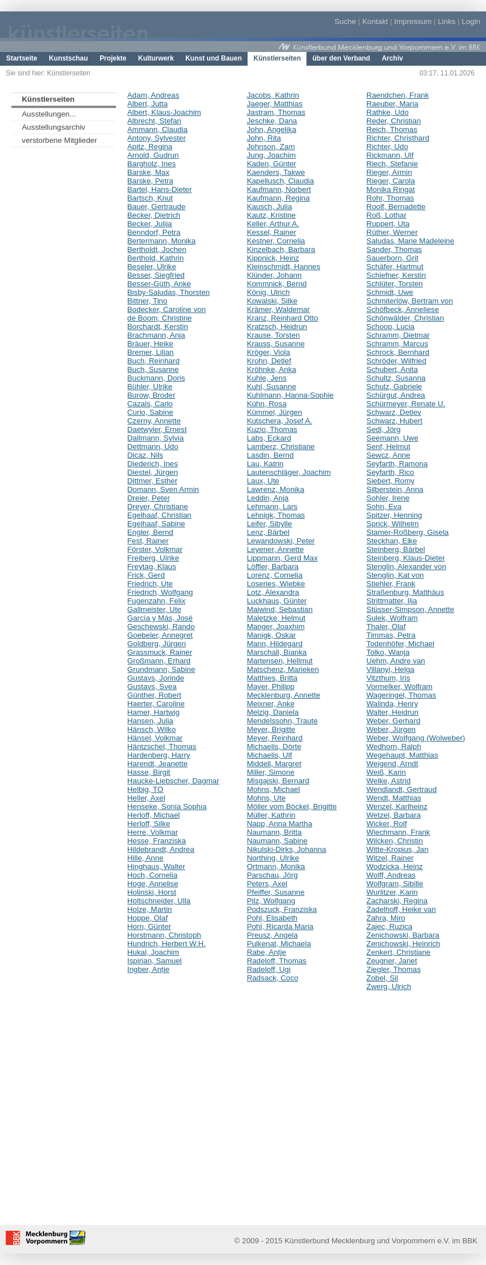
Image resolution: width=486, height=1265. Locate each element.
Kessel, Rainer (271, 232)
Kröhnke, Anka (271, 369)
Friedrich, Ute (150, 583)
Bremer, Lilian (151, 352)
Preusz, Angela (272, 935)
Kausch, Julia (269, 206)
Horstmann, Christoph (164, 935)
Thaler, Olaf (386, 626)
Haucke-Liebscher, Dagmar (174, 780)
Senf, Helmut (389, 446)
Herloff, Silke (149, 823)
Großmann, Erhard (159, 660)
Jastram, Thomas (276, 112)
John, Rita (264, 138)
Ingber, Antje (149, 969)
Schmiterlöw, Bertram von (410, 301)
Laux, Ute (263, 481)
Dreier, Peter (149, 498)
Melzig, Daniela (273, 712)
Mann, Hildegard (274, 643)
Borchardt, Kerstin (158, 326)
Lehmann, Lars (272, 506)
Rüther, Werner (392, 232)
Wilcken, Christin (395, 840)
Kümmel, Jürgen (274, 412)
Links (447, 21)
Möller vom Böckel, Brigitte (292, 806)
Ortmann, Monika (276, 866)
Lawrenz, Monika (275, 489)
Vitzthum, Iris (389, 678)
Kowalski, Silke (272, 301)
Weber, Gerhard (393, 720)
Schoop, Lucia (391, 326)
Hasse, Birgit (149, 772)
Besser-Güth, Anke (159, 283)
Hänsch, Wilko (152, 729)
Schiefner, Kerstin (396, 275)
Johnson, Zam (271, 146)
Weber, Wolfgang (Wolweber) (416, 738)
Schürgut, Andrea (396, 395)
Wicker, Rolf (387, 823)
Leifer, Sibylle (269, 523)
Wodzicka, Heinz (395, 866)
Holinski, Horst (152, 892)
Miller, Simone (270, 772)
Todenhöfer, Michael (401, 643)
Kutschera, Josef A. (279, 421)
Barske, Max (149, 172)
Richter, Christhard (398, 138)
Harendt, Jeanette (158, 763)
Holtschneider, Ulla (159, 900)
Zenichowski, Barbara (403, 935)
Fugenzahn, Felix (157, 601)
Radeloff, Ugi (269, 969)
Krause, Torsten (273, 335)
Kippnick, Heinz (273, 258)
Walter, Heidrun (393, 712)
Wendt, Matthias (394, 798)
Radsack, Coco (272, 978)
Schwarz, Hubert (395, 421)
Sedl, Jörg (384, 429)
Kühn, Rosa (266, 403)
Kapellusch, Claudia (280, 181)
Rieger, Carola (391, 181)
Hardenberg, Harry (159, 755)
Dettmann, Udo (153, 446)
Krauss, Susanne (276, 343)
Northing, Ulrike (273, 858)
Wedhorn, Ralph (394, 746)
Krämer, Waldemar (278, 309)
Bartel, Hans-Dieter (160, 189)
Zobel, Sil (382, 978)
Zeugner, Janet (392, 960)
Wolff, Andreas (391, 875)
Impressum (413, 21)
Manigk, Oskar (271, 635)
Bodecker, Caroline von (167, 309)
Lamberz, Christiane (281, 446)
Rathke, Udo (388, 112)
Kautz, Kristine (271, 215)
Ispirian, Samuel (155, 960)
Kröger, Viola (268, 352)
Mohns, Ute (266, 798)
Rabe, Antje (266, 952)
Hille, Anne (146, 858)
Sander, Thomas (394, 249)
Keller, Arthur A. (273, 223)
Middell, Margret (274, 763)
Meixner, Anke (270, 703)
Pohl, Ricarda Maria (280, 926)
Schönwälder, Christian (405, 318)
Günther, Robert (155, 695)
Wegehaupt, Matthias (402, 755)
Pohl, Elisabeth (272, 918)
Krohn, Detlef (269, 361)
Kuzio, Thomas (272, 429)
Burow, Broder (152, 395)
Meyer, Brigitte (271, 729)
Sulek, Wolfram (392, 618)
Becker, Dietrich (154, 215)
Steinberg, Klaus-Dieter (406, 558)
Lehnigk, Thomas (276, 515)
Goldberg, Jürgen (157, 643)
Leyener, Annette (275, 549)
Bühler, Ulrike (150, 386)
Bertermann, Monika (162, 241)
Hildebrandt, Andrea (161, 849)
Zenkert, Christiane (399, 952)
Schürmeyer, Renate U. (406, 403)
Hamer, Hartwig (154, 712)
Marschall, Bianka (277, 652)
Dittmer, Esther (153, 481)
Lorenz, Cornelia (274, 575)
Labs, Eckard (269, 438)
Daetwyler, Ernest (157, 429)
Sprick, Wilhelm (393, 523)
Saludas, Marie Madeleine (411, 241)
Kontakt (375, 21)
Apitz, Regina (150, 146)
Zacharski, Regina (397, 900)
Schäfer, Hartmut (395, 266)
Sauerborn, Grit (393, 258)
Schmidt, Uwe (390, 292)
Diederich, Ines (153, 463)
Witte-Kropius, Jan (398, 849)
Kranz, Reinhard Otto (282, 318)
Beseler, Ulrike (152, 266)
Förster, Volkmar (155, 549)
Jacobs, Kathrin (273, 95)
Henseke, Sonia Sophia (167, 806)
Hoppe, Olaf (148, 918)
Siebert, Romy (391, 481)
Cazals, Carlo (150, 403)
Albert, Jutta (148, 103)
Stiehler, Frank (391, 583)
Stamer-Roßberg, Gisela (408, 532)
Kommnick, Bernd (277, 283)
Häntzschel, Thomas (162, 746)
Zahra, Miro (386, 918)
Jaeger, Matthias (274, 103)
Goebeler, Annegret (160, 635)
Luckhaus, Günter (277, 601)
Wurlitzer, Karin (392, 892)
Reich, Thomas (392, 129)
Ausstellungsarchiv (53, 127)
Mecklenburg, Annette (283, 695)
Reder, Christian (394, 121)
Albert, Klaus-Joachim (164, 112)
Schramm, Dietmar (398, 335)
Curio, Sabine (150, 412)
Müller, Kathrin (271, 815)
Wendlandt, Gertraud (402, 789)
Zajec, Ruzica (389, 926)
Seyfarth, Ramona (397, 463)
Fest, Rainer (148, 541)
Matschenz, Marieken (283, 669)
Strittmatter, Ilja (392, 601)
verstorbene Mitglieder (59, 140)
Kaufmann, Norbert (279, 189)
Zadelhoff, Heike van (401, 909)
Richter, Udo (387, 146)
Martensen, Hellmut (280, 660)
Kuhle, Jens (266, 378)
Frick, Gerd (146, 575)
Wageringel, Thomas (401, 695)
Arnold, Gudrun (153, 155)
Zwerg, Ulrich (389, 986)
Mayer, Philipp (270, 686)
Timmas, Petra (391, 635)
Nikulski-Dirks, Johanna (286, 849)
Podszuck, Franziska (282, 909)
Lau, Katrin (265, 463)
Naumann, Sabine (277, 840)
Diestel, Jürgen (153, 472)
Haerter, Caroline (156, 703)
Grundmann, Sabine (162, 669)
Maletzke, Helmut (276, 618)
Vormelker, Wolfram (400, 686)
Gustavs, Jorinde (156, 678)
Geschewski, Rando (161, 626)
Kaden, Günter (271, 163)
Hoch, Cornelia (153, 875)
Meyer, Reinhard (274, 738)
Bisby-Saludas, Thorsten (169, 292)
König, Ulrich (268, 292)
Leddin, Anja (268, 498)
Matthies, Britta (272, 678)
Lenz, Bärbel (268, 532)
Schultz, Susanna (396, 378)
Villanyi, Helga (391, 669)
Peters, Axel (267, 883)
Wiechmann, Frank (398, 832)
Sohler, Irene (388, 498)
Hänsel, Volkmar (155, 738)
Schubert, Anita (392, 369)
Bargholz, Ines (152, 163)
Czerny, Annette (154, 421)
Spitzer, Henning (394, 515)
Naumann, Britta (274, 832)
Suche (345, 21)
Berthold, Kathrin (156, 258)
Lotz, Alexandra (273, 592)
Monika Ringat (391, 189)
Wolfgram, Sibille (395, 883)
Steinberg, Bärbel (396, 549)
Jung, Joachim (271, 155)
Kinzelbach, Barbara (281, 249)
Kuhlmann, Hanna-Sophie (290, 395)
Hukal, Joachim (154, 952)
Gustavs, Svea (152, 686)
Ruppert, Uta (388, 223)
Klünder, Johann (274, 275)
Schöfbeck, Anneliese (403, 309)
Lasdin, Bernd (270, 455)
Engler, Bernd (150, 532)
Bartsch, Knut (150, 198)
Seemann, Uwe (393, 438)
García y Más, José (160, 618)
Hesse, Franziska (157, 840)
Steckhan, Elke (392, 541)
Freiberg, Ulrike (154, 558)
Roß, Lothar (387, 215)
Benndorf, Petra (154, 232)
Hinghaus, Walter (156, 866)
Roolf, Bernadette (396, 206)
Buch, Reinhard (154, 361)
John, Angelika (271, 129)
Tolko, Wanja (388, 652)
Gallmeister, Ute (154, 609)
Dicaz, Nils (146, 455)
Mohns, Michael (273, 789)
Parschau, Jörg (272, 875)
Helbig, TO (146, 789)
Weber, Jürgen (391, 729)
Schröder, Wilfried (397, 361)
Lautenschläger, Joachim (289, 472)
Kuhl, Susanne (271, 386)
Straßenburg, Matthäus (405, 592)
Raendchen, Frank (398, 95)
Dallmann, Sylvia (156, 438)
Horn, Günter (150, 926)
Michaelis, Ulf (269, 755)
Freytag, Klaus (152, 566)
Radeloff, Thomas (276, 960)
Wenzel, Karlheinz (397, 806)
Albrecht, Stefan (155, 121)
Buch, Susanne (153, 369)
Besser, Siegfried (156, 275)
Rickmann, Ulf (390, 155)
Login (471, 21)
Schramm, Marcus (397, 343)
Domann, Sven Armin (164, 489)
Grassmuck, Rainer (160, 652)
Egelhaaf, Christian (160, 515)
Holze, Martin (150, 909)
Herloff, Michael (154, 815)
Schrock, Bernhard (398, 352)
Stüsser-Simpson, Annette (411, 609)
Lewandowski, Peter (281, 541)
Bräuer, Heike (150, 343)
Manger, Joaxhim (276, 626)
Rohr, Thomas (390, 198)
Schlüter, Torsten (395, 283)
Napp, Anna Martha (279, 823)
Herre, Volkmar (153, 832)
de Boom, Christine (160, 318)
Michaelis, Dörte (274, 746)
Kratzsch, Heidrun (277, 326)
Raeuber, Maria (393, 103)
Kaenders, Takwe (276, 172)
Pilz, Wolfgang (271, 900)
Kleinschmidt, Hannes (283, 266)
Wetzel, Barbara (394, 815)
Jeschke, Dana (272, 121)
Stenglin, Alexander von (407, 566)
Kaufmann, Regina (278, 198)
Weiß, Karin (386, 772)
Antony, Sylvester (157, 138)
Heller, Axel (146, 798)
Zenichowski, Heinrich (403, 943)
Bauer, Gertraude (157, 206)
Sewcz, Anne (389, 455)
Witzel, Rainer (390, 858)
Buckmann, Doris (156, 378)
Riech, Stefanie (392, 163)
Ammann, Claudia (158, 129)
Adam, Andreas (154, 95)
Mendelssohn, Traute (282, 720)
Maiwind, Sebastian (280, 609)
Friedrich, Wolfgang (160, 592)
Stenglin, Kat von (395, 575)
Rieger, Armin (389, 172)
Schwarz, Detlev (394, 412)
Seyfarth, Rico (390, 472)
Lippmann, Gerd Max (282, 558)
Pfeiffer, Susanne (276, 892)
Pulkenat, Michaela (279, 943)
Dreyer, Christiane (158, 506)
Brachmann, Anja (156, 335)
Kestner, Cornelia (276, 241)
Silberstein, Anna (395, 489)
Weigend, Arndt (393, 763)
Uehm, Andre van (396, 660)
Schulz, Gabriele (394, 386)
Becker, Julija (150, 223)
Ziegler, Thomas (394, 969)
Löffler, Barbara (273, 566)
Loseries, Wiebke (276, 583)
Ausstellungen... (49, 114)
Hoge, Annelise (153, 883)
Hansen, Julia (150, 720)
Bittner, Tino (148, 301)
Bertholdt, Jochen (157, 249)
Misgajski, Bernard (278, 780)
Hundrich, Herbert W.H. (167, 943)
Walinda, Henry (392, 703)
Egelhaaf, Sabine (156, 523)
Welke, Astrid (389, 780)
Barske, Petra (150, 181)
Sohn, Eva (384, 506)
